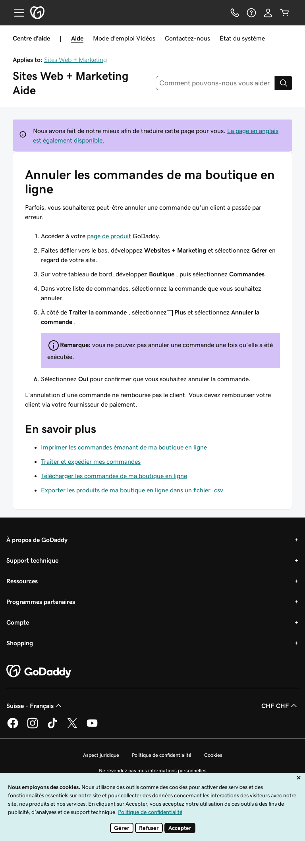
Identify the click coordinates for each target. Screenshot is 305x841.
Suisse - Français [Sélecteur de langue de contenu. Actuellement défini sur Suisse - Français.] (34, 705)
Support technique (32, 560)
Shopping (19, 643)
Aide (77, 38)
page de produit (109, 236)
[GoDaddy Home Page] (39, 671)
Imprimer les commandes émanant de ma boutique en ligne (124, 447)
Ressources (22, 581)
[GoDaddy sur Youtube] (92, 727)
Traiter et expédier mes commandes (91, 461)
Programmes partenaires (40, 601)
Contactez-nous (187, 38)
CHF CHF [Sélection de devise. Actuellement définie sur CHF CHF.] (280, 705)
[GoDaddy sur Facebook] (12, 727)
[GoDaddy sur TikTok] (52, 727)
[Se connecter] (268, 12)
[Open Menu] (16, 13)
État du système (242, 38)
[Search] (283, 83)
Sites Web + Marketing (75, 59)
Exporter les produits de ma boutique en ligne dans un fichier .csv (132, 490)
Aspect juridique (101, 755)
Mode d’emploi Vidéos (124, 38)
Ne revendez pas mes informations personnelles (153, 770)
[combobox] (215, 83)
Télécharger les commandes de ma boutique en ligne (114, 476)
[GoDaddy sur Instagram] (32, 727)
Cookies (213, 755)
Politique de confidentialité (161, 755)
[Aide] (251, 12)
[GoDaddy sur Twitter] (72, 727)
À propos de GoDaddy (37, 539)
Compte (17, 622)
